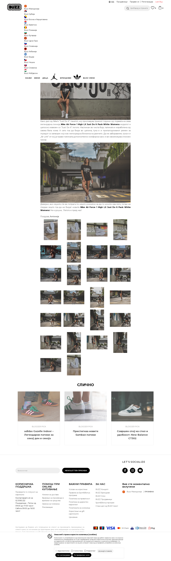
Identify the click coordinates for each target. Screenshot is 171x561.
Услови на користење (78, 507)
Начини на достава (50, 512)
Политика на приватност (79, 516)
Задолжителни (63, 551)
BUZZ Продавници (104, 517)
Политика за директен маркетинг (78, 520)
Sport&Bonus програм (105, 520)
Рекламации (47, 525)
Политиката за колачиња (79, 525)
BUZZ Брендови (103, 510)
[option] (85, 15)
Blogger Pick (43, 19)
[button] (137, 8)
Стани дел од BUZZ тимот (107, 524)
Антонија (54, 234)
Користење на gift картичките (76, 530)
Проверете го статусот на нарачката (26, 511)
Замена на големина (50, 521)
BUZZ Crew (100, 514)
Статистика (78, 551)
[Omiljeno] (153, 9)
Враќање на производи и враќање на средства (53, 516)
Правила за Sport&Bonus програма (79, 511)
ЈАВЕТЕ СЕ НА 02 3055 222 (55, 15)
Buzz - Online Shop (22, 19)
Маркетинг (91, 551)
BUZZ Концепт (102, 507)
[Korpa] (160, 9)
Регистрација (147, 2)
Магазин (34, 19)
